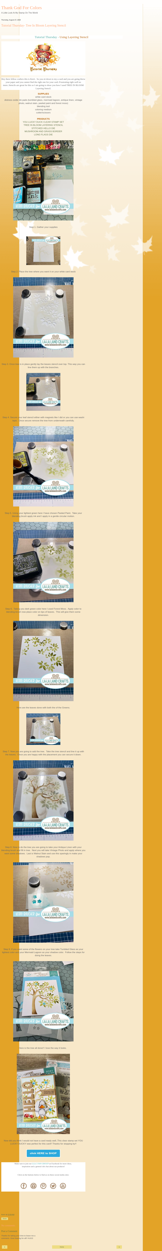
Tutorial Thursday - (47, 37)
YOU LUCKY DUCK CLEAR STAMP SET (43, 122)
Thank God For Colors (21, 7)
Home (62, 1247)
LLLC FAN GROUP (40, 1163)
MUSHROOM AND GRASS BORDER (43, 131)
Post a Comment (9, 1231)
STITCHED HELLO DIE (43, 128)
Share (5, 1219)
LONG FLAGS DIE (43, 134)
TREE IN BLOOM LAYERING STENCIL (43, 125)
